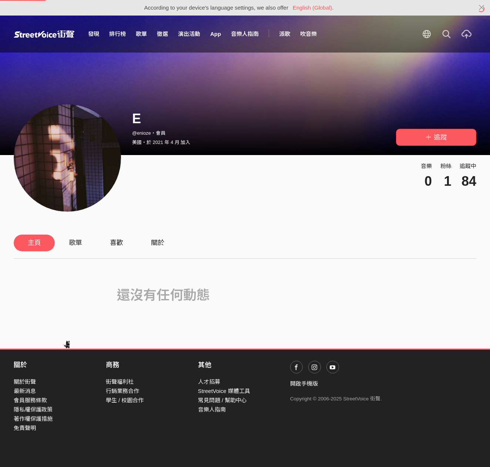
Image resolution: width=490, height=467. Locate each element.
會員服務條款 (30, 400)
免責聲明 (25, 428)
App (215, 34)
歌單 (141, 34)
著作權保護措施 (33, 419)
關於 (157, 242)
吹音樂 (308, 34)
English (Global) (312, 7)
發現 (93, 34)
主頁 (34, 242)
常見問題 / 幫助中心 (222, 400)
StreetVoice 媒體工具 (224, 391)
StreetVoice (44, 34)
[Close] (481, 7)
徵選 (162, 34)
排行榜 (117, 34)
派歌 (284, 34)
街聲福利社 (120, 382)
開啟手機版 (304, 383)
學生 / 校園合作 (125, 400)
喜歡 (116, 242)
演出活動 (189, 34)
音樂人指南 (245, 34)
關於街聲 (25, 382)
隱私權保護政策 (33, 409)
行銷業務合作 (122, 391)
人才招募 (209, 382)
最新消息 (25, 391)
